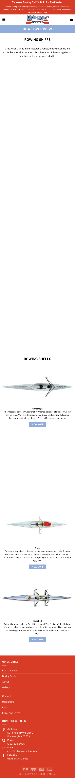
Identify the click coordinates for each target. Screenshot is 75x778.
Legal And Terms (11, 713)
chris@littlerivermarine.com (22, 751)
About (5, 681)
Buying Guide (9, 676)
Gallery (6, 687)
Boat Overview (10, 670)
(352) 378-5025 (16, 743)
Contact (6, 696)
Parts (5, 707)
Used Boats (8, 701)
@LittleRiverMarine (17, 758)
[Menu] (4, 19)
